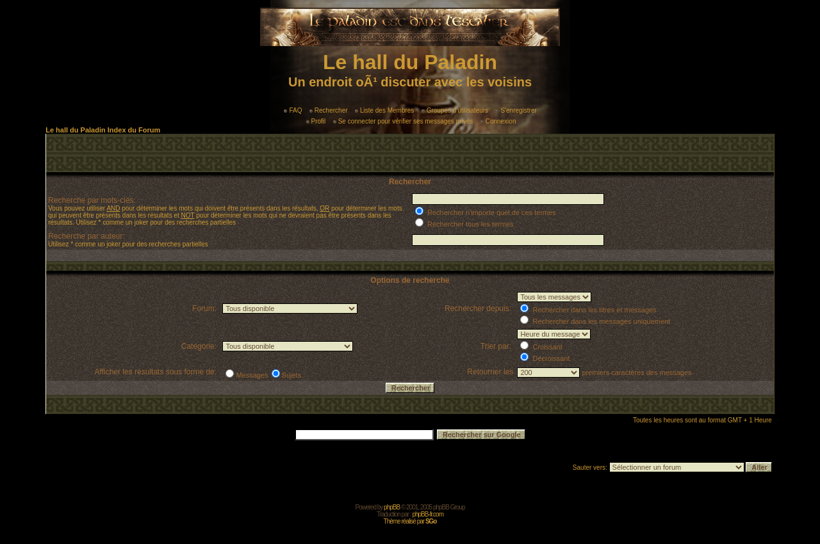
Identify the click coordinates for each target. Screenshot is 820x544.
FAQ (293, 110)
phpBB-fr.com (427, 514)
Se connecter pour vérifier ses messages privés (403, 121)
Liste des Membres (384, 110)
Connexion (498, 121)
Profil (316, 121)
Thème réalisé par (410, 521)
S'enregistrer (515, 110)
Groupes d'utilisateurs (455, 110)
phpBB (392, 507)
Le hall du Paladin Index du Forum (102, 130)
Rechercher (328, 110)
